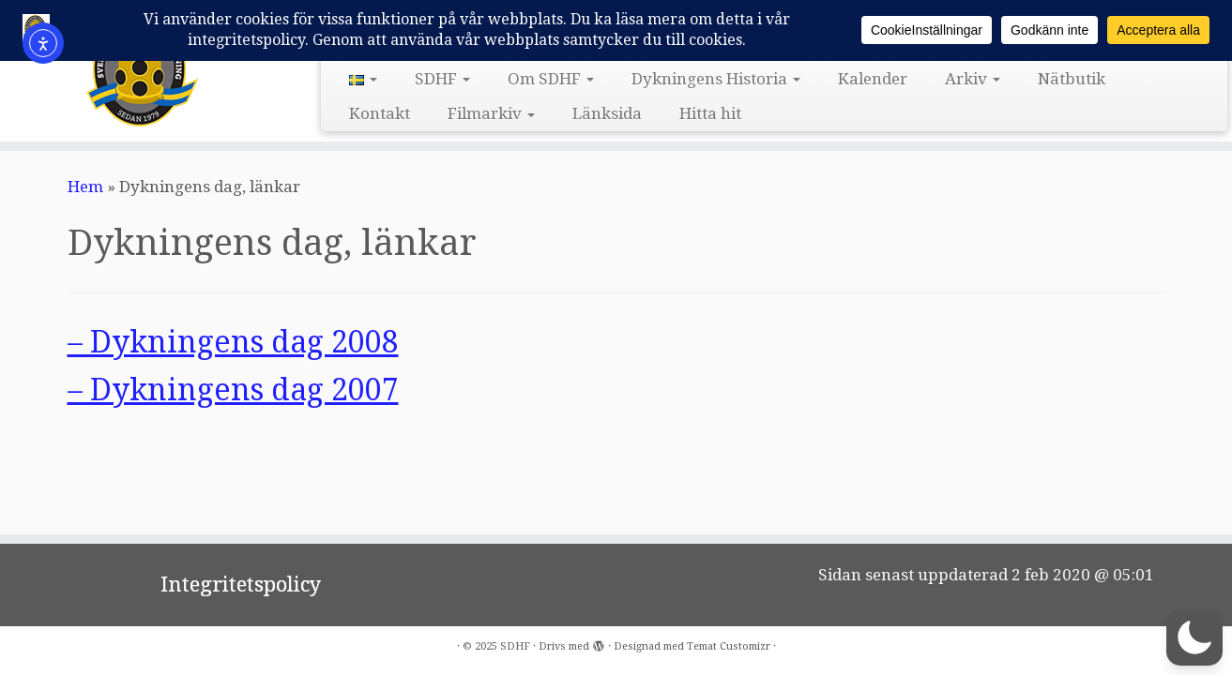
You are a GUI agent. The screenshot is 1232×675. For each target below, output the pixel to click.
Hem (85, 186)
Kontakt (379, 113)
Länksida (607, 113)
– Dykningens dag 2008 (233, 342)
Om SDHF (551, 78)
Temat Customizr (728, 646)
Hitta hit (710, 113)
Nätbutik (1071, 78)
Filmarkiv (491, 113)
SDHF (442, 78)
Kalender (872, 78)
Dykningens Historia (715, 78)
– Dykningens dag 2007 (233, 390)
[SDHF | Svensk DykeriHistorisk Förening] (142, 68)
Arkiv (972, 78)
